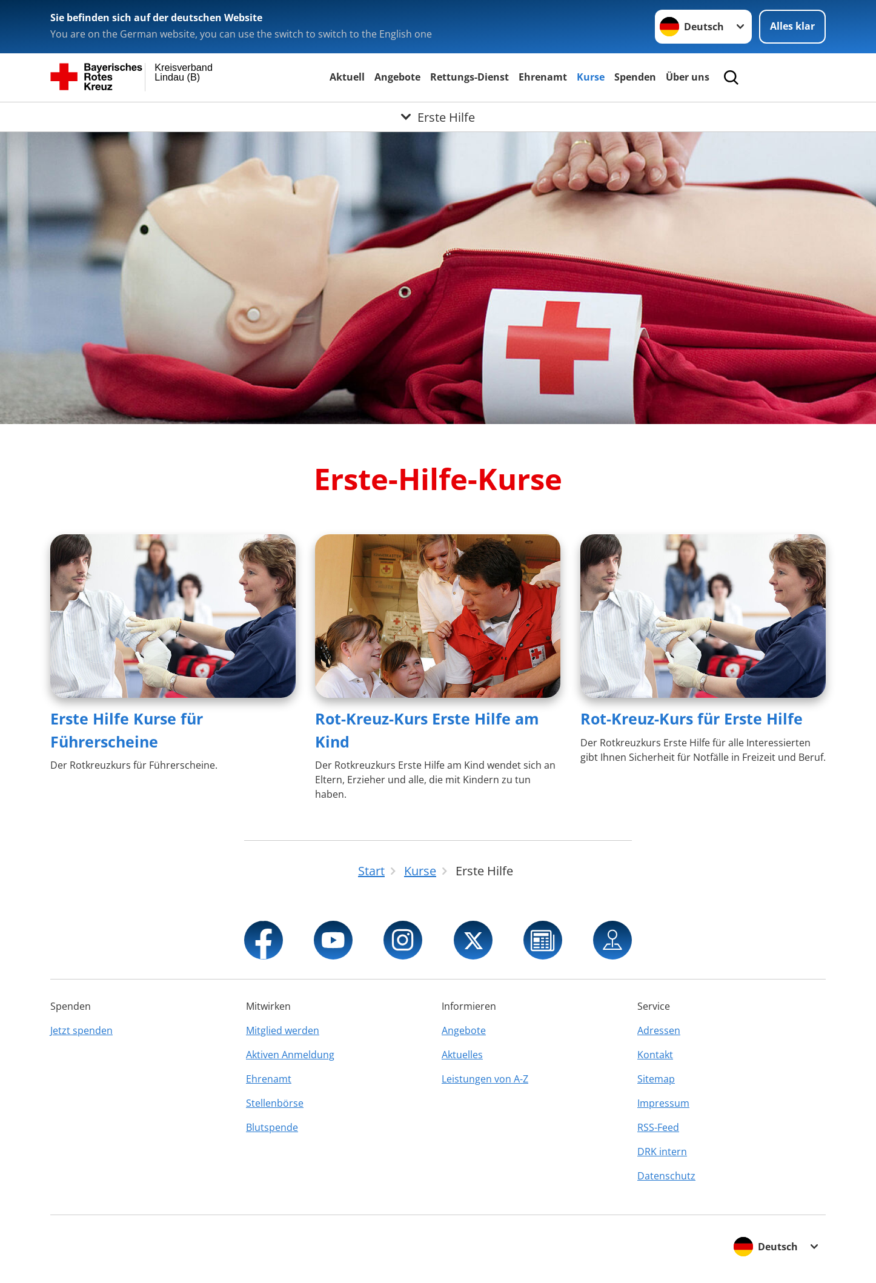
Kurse (591, 77)
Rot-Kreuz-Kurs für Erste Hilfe (691, 718)
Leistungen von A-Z (485, 1079)
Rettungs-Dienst (469, 77)
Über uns (687, 77)
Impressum (663, 1103)
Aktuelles (462, 1054)
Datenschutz (666, 1175)
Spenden (635, 77)
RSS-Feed (658, 1127)
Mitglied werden (282, 1030)
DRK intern (662, 1151)
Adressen (658, 1030)
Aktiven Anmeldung (290, 1054)
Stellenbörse (275, 1103)
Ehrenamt (543, 77)
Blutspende (272, 1127)
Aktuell (347, 77)
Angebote (397, 77)
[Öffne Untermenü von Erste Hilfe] (438, 116)
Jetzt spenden (81, 1030)
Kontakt (655, 1054)
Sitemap (656, 1079)
